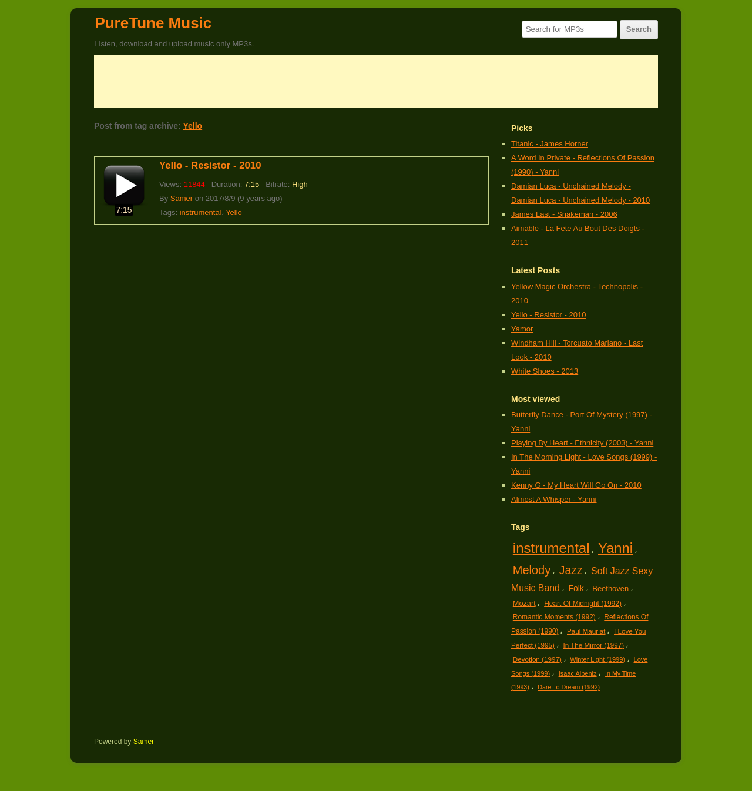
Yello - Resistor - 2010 (210, 165)
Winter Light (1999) (597, 659)
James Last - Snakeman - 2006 (564, 214)
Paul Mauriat (586, 631)
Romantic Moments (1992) (554, 617)
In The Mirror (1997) (593, 645)
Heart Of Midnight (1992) (583, 603)
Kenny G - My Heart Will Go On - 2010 (576, 485)
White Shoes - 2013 (544, 371)
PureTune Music (153, 23)
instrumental (200, 212)
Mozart (524, 603)
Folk (575, 588)
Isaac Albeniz (578, 673)
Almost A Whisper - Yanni (553, 499)
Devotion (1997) (537, 659)
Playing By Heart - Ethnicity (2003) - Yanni (582, 442)
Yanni (615, 548)
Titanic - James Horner (549, 143)
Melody (531, 570)
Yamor (522, 328)
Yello (192, 125)
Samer (181, 198)
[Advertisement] (376, 81)
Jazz (571, 570)
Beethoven (610, 588)
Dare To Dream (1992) (569, 687)
